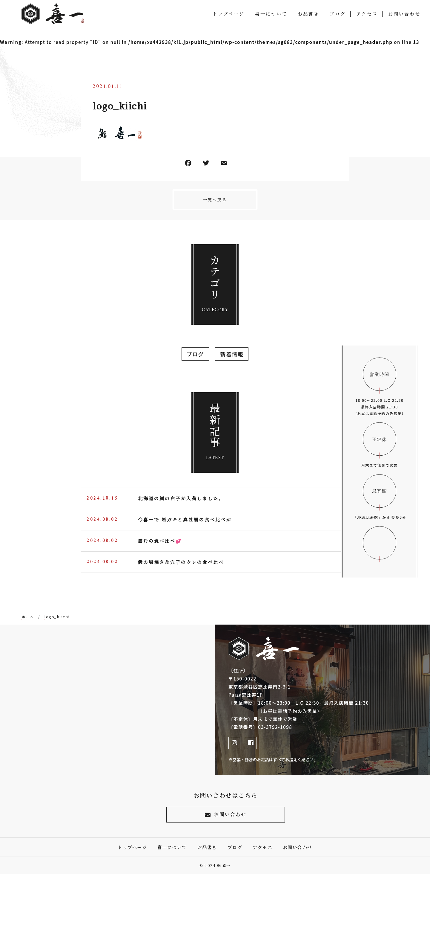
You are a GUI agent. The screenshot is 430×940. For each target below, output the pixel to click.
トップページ (229, 15)
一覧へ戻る (215, 199)
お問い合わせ (404, 15)
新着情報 (231, 354)
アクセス (367, 15)
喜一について (271, 15)
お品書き (308, 15)
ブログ (338, 15)
